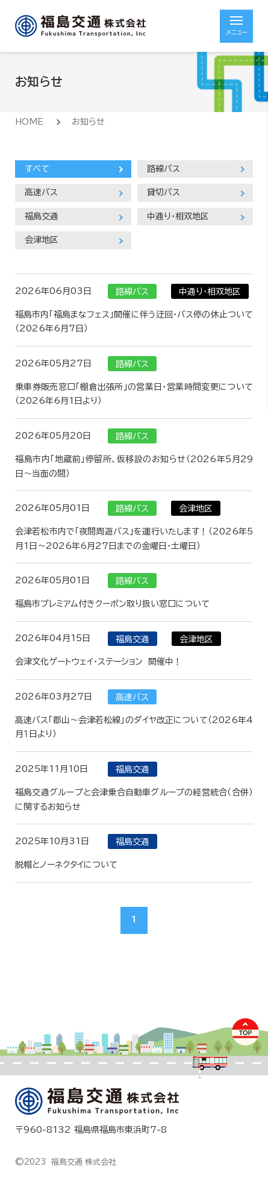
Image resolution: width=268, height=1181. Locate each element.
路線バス (163, 168)
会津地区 (41, 240)
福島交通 (41, 216)
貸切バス (163, 192)
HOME (29, 121)
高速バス (41, 192)
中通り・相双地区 (178, 216)
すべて (37, 168)
